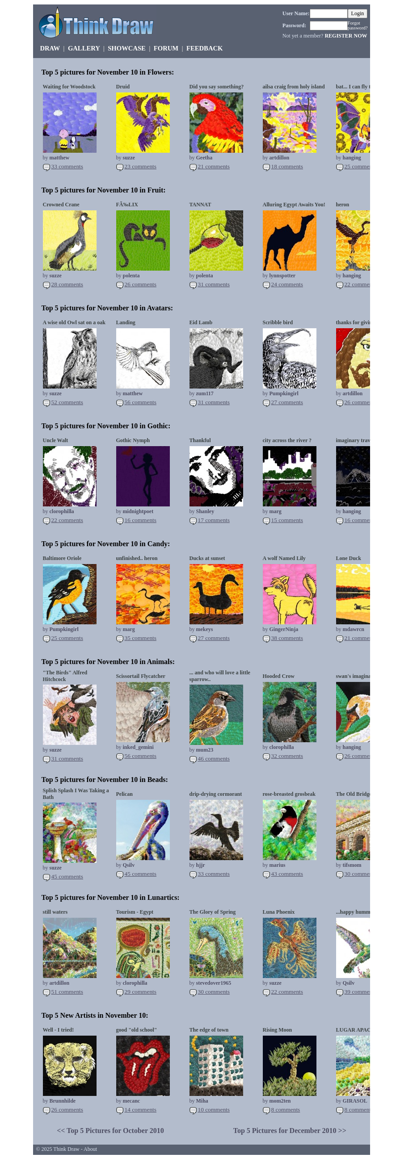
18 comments (287, 166)
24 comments (287, 284)
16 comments (140, 520)
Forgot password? (358, 25)
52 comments (67, 402)
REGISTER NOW (345, 36)
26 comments (140, 284)
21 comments (214, 166)
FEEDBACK (204, 48)
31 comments (214, 284)
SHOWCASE (127, 48)
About (90, 1149)
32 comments (287, 755)
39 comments (360, 991)
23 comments (140, 166)
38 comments (287, 638)
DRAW (50, 48)
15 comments (287, 520)
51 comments (67, 991)
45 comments (67, 876)
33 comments (67, 166)
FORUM (166, 48)
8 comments (285, 1109)
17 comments (214, 520)
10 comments (214, 1109)
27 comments (287, 402)
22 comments (360, 284)
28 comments (67, 284)
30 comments (360, 873)
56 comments (140, 402)
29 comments (140, 991)
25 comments (360, 166)
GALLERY (84, 48)
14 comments (140, 1109)
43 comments (287, 873)
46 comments (214, 758)
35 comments (140, 638)
